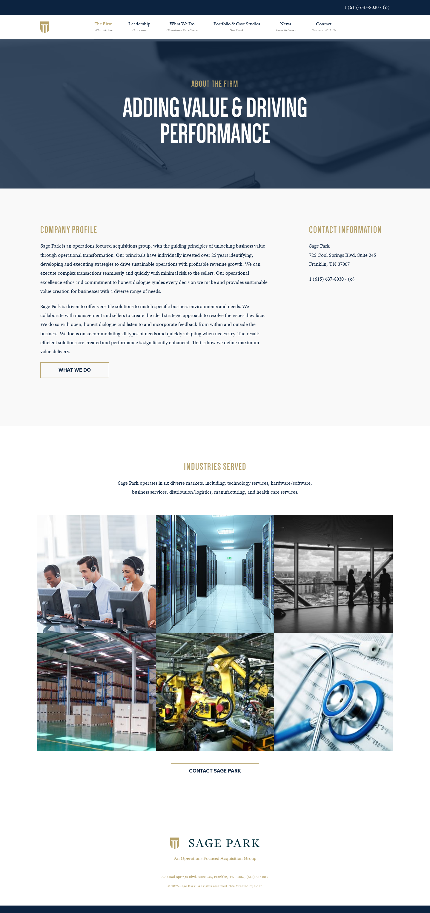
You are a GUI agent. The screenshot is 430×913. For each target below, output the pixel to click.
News (286, 27)
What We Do (182, 27)
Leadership (139, 27)
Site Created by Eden (245, 886)
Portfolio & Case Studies (237, 27)
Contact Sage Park (215, 771)
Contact (323, 27)
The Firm (103, 27)
